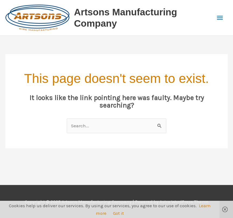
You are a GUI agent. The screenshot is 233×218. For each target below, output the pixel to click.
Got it (118, 213)
